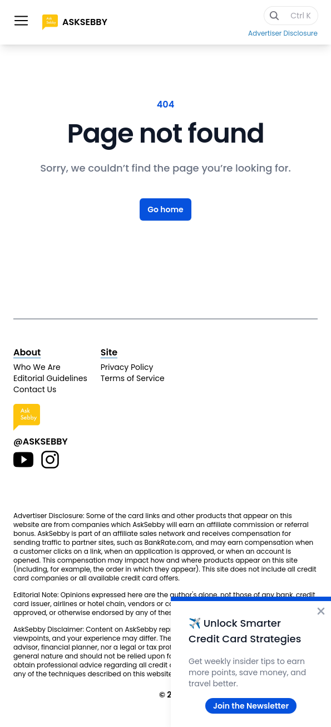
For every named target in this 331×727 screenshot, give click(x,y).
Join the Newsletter (251, 705)
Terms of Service (133, 378)
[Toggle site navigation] (21, 20)
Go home (165, 209)
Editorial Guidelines (50, 378)
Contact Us (34, 389)
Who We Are (37, 367)
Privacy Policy (127, 367)
